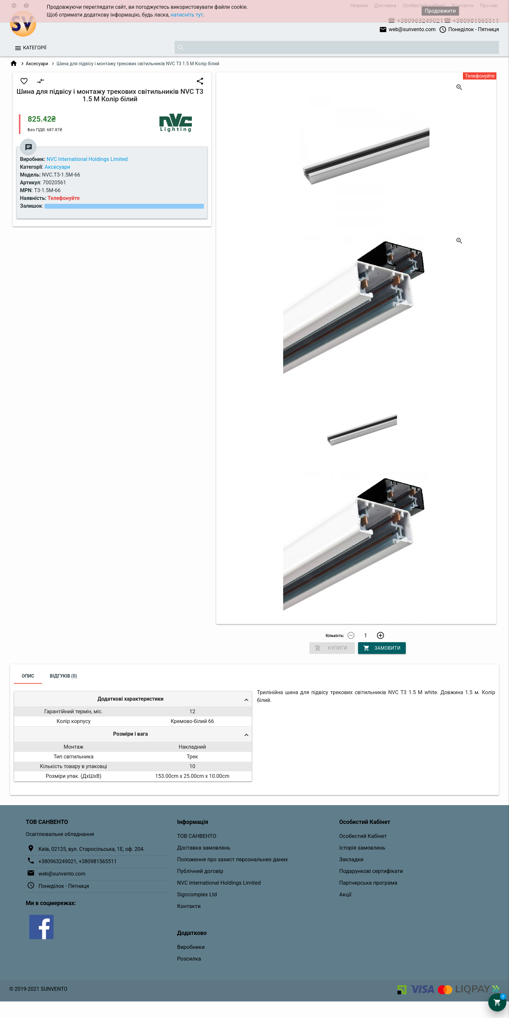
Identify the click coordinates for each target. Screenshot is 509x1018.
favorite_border (24, 81)
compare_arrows (40, 81)
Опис (28, 676)
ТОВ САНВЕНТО (197, 836)
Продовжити (440, 11)
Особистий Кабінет (363, 836)
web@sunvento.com (407, 29)
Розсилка (189, 959)
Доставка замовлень (203, 848)
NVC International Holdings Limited (219, 883)
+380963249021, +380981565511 (78, 861)
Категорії (34, 48)
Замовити (382, 648)
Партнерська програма (368, 883)
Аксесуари (37, 63)
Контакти (189, 906)
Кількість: (335, 635)
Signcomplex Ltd (197, 894)
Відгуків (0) (63, 676)
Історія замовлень (362, 848)
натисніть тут (187, 15)
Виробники (191, 947)
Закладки (351, 859)
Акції (345, 894)
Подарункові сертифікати (371, 871)
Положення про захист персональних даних (232, 859)
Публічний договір (200, 871)
